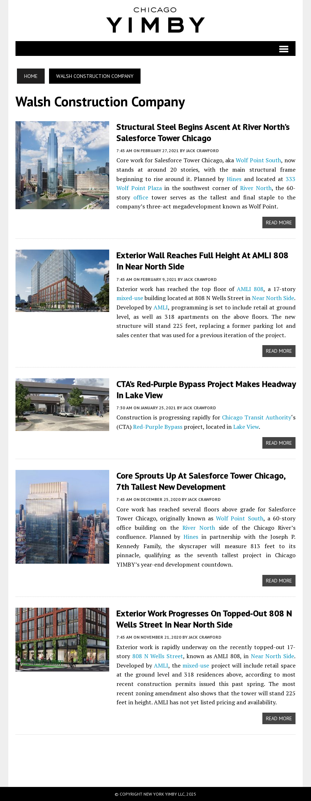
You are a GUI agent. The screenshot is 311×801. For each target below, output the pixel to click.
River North (256, 188)
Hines (234, 179)
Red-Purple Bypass (157, 427)
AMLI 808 (250, 289)
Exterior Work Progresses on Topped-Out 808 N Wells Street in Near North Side (204, 619)
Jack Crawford (202, 150)
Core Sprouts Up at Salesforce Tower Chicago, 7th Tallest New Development (200, 481)
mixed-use (129, 298)
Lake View (246, 427)
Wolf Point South (258, 160)
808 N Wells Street (157, 656)
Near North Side (273, 298)
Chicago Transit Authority (256, 417)
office (140, 197)
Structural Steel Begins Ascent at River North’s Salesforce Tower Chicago (203, 132)
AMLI (161, 307)
